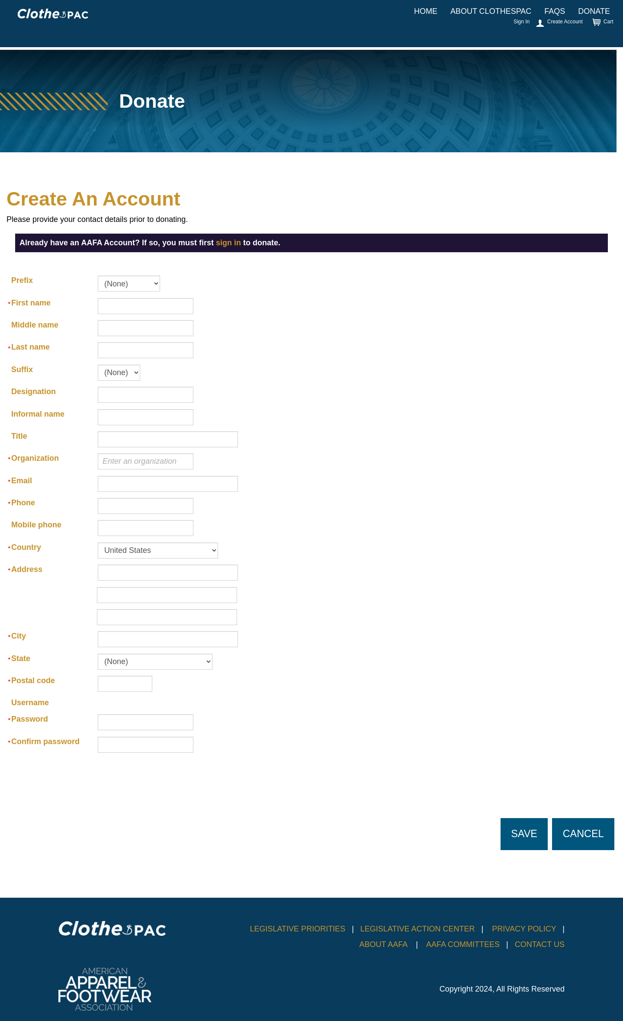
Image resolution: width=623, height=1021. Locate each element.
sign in (228, 242)
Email (21, 480)
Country (26, 547)
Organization (35, 458)
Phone (23, 502)
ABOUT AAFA (384, 944)
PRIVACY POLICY (524, 929)
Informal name (37, 414)
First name (31, 303)
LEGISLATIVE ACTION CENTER (417, 929)
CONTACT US (540, 944)
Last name (30, 347)
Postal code (33, 680)
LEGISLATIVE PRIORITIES (298, 929)
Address (26, 569)
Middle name (34, 325)
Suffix (22, 369)
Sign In (522, 22)
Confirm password (45, 741)
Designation (33, 391)
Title (19, 436)
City (18, 636)
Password (29, 719)
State (20, 658)
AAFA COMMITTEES (463, 944)
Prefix (22, 280)
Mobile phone (36, 524)
